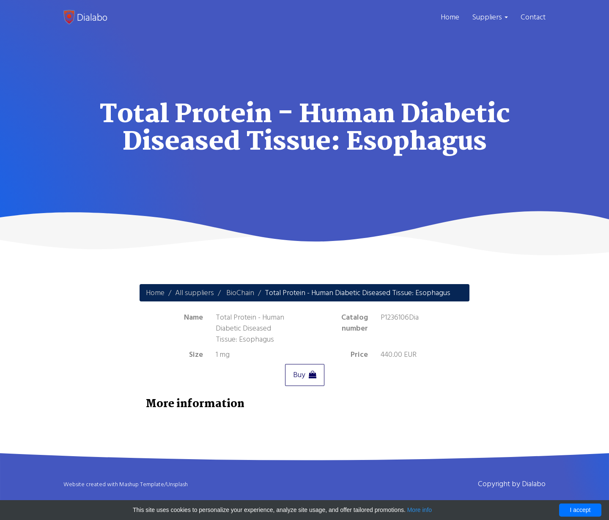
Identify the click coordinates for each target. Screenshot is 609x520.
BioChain (240, 293)
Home (450, 17)
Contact (533, 17)
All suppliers (194, 293)
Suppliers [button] (490, 17)
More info (419, 509)
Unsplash (177, 484)
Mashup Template (141, 484)
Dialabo (85, 17)
